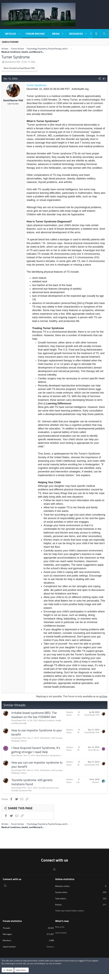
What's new (62, 921)
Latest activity (61, 931)
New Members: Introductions (48, 755)
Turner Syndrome (15, 57)
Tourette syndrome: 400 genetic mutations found (32, 782)
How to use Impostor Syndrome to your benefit (36, 732)
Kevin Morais (16, 755)
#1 (104, 78)
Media (55, 34)
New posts (59, 926)
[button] (19, 33)
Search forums (10, 42)
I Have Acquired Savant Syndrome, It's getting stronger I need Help (35, 749)
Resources (76, 34)
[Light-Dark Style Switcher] (96, 33)
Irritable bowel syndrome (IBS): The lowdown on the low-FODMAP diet (34, 714)
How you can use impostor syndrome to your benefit (36, 764)
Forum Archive (35, 34)
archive (103, 696)
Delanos (50, 946)
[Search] (104, 33)
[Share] (99, 78)
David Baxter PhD (12, 62)
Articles (10, 34)
